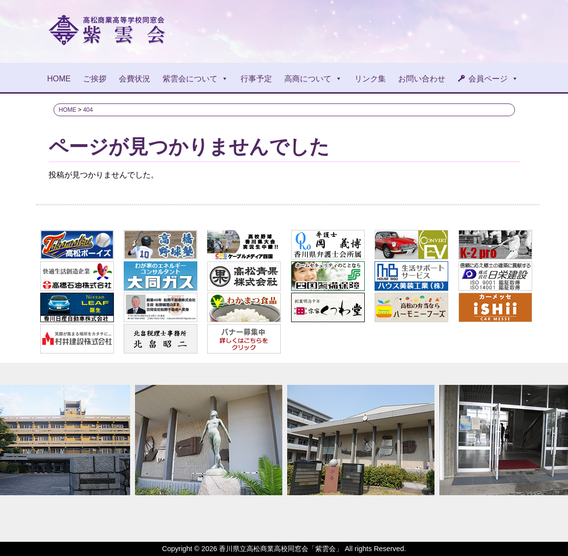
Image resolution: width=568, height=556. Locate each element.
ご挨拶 (95, 79)
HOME (59, 79)
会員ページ (493, 78)
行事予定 (256, 79)
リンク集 (370, 79)
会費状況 (134, 79)
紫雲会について (195, 78)
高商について (313, 78)
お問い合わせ (421, 79)
